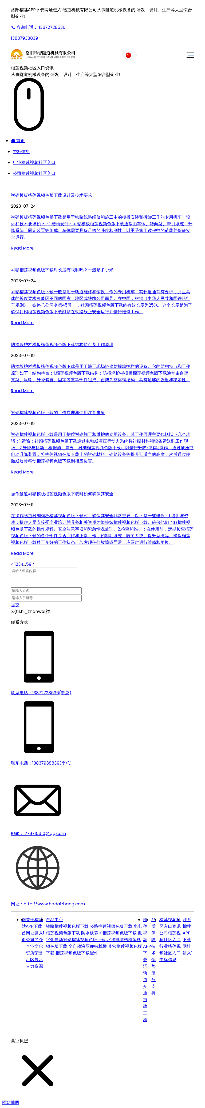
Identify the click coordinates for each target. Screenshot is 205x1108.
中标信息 (21, 151)
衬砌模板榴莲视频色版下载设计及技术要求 (51, 195)
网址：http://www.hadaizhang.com (48, 904)
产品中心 (54, 920)
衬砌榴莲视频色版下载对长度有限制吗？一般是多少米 (62, 270)
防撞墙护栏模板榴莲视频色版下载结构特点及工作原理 (62, 345)
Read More (22, 248)
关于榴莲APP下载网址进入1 (35, 926)
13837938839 (24, 38)
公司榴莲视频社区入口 (34, 173)
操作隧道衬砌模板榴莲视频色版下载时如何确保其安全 (62, 494)
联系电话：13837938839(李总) (41, 763)
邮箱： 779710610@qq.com (38, 833)
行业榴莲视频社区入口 (34, 162)
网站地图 (10, 1102)
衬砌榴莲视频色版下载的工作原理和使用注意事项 (58, 413)
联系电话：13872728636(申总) (41, 693)
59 (28, 564)
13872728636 (38, 27)
